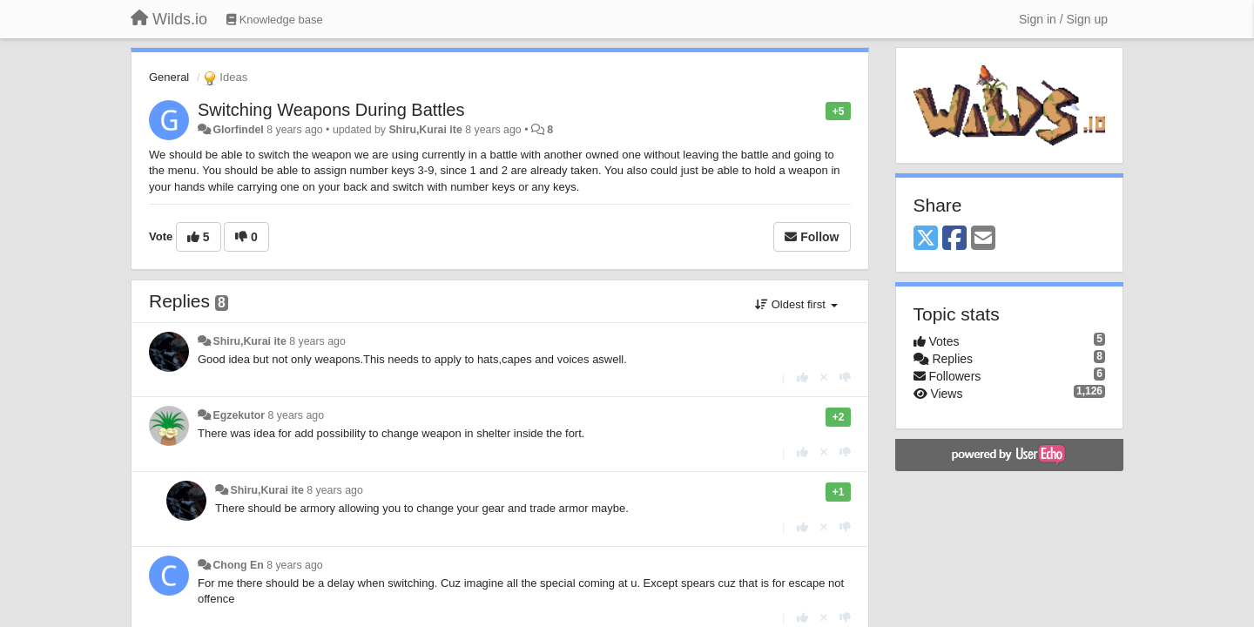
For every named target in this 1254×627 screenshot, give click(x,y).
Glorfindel (237, 130)
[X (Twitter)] (926, 239)
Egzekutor (238, 415)
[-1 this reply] (845, 377)
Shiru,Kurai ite (425, 130)
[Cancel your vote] (823, 377)
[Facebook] (954, 239)
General (169, 77)
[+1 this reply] (802, 377)
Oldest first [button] (796, 304)
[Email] (983, 239)
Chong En (237, 565)
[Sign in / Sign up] (1063, 19)
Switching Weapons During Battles (331, 109)
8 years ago (317, 341)
